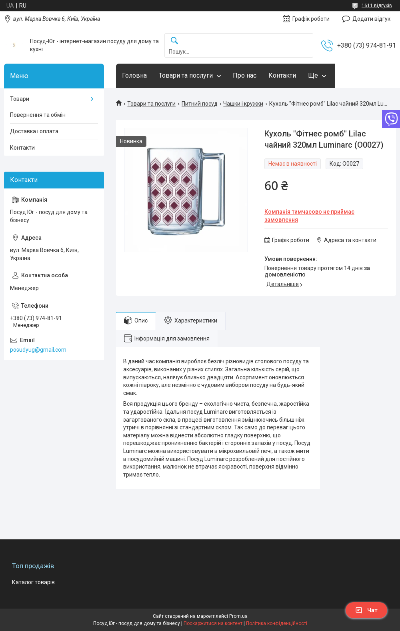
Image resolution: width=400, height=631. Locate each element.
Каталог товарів (33, 582)
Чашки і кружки (243, 103)
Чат (366, 610)
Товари (19, 99)
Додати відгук (371, 19)
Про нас (244, 75)
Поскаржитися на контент (213, 623)
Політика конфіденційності (276, 623)
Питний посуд (200, 103)
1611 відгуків (377, 5)
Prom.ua (238, 616)
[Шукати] (174, 41)
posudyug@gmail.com (38, 350)
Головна (134, 75)
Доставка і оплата (34, 131)
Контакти (282, 75)
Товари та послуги (186, 75)
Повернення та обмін (38, 115)
